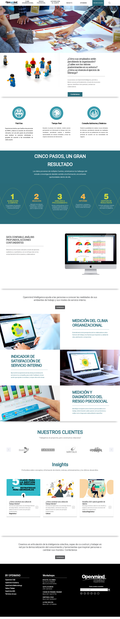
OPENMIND (83, 3)
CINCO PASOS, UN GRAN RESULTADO (60, 160)
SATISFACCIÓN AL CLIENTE (55, 2)
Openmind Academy (12, 583)
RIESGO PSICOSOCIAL (41, 2)
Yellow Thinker (10, 588)
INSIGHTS (69, 3)
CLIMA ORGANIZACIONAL (27, 2)
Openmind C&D (10, 580)
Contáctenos (60, 307)
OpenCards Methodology (13, 585)
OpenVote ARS (10, 591)
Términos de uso (10, 594)
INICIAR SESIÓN (98, 3)
